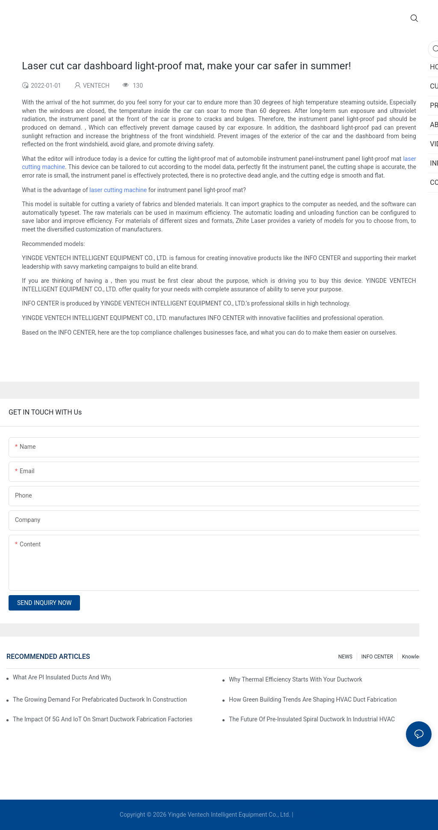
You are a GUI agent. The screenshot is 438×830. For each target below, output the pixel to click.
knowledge (414, 657)
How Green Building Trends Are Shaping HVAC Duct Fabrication (313, 699)
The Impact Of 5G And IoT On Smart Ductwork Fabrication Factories (102, 719)
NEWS (345, 657)
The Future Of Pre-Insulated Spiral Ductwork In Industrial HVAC (312, 719)
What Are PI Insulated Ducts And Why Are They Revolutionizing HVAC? (62, 677)
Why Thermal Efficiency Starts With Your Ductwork (295, 679)
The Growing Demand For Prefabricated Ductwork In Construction (100, 699)
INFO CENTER (377, 657)
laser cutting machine (118, 190)
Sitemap (306, 814)
